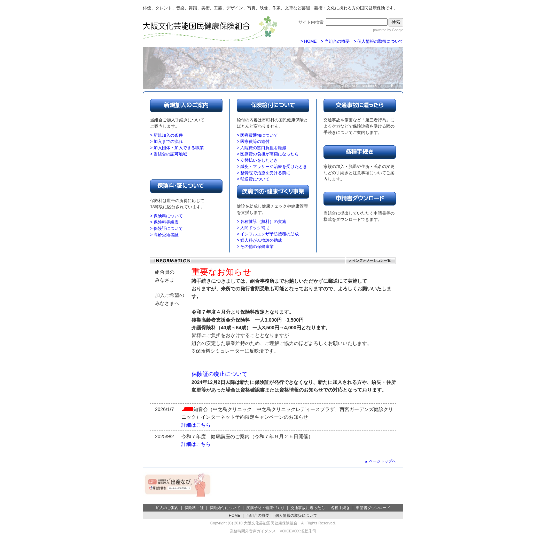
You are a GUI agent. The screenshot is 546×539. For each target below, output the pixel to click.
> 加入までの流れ (166, 141)
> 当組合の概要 (335, 41)
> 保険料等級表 (164, 222)
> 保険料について (166, 216)
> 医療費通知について (257, 135)
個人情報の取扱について (296, 515)
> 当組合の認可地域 (168, 154)
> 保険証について (166, 228)
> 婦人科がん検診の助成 (259, 240)
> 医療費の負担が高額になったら (268, 154)
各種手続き (340, 508)
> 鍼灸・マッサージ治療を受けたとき (272, 166)
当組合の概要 (257, 515)
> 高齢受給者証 (164, 234)
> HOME (309, 41)
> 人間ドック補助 (253, 227)
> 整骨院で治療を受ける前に (263, 172)
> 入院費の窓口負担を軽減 (261, 147)
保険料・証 (194, 508)
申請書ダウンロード (373, 508)
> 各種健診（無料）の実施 (261, 221)
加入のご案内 (167, 508)
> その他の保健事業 (255, 246)
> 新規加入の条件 (166, 135)
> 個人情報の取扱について (378, 41)
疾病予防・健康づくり (265, 508)
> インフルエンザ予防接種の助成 (268, 234)
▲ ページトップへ (380, 461)
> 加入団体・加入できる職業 (177, 147)
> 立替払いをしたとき (257, 160)
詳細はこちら (196, 425)
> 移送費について (253, 179)
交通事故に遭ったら (307, 508)
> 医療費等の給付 (253, 141)
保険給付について (225, 508)
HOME (234, 515)
